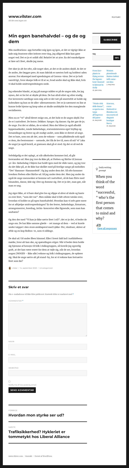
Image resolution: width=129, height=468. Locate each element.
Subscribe (111, 39)
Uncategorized (46, 268)
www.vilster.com (24, 16)
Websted (13, 368)
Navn (11, 341)
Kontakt (116, 17)
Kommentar (15, 301)
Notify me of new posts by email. (22, 385)
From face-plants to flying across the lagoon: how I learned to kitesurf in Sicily (98, 79)
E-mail (12, 355)
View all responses (107, 228)
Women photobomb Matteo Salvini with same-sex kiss (113, 76)
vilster (15, 268)
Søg (94, 54)
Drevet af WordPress (43, 456)
